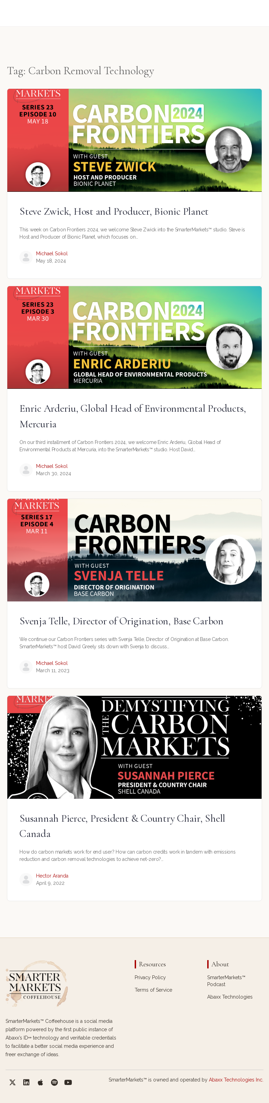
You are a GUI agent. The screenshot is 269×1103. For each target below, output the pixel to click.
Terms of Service (153, 990)
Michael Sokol (52, 253)
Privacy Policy (150, 977)
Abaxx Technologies (230, 997)
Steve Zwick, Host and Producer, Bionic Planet (114, 211)
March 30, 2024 (53, 473)
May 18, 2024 (51, 261)
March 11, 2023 (52, 670)
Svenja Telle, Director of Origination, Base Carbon (121, 621)
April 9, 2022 (50, 883)
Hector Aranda (52, 876)
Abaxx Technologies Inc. (236, 1080)
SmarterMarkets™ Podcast (226, 981)
